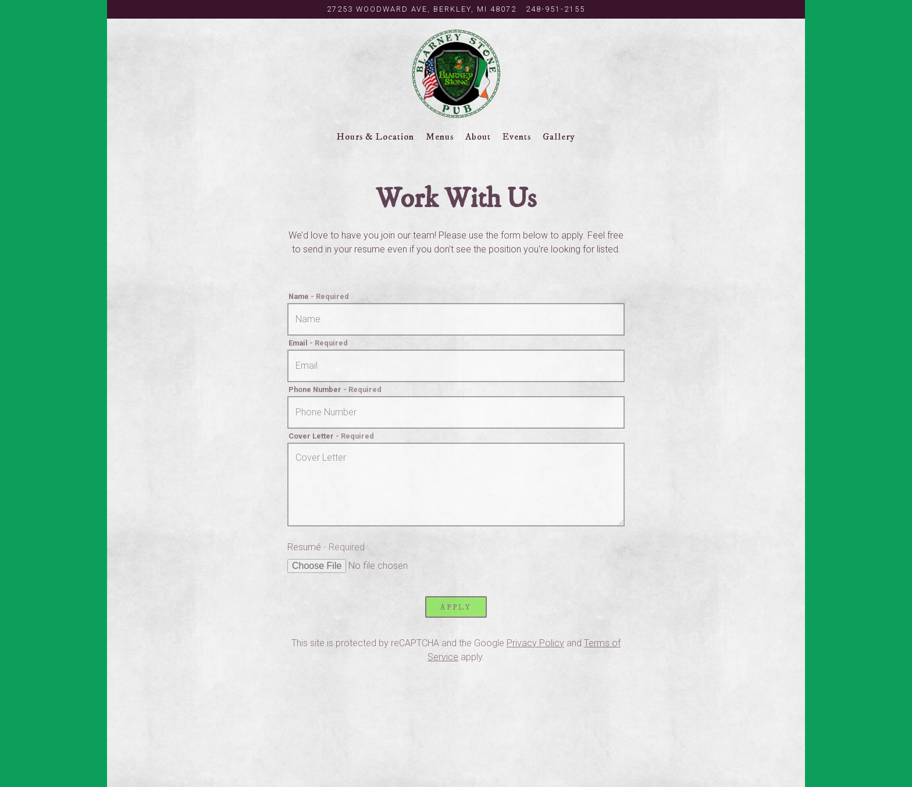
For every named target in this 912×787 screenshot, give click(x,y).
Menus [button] (440, 137)
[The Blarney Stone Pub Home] (456, 73)
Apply (456, 607)
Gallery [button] (559, 137)
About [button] (478, 137)
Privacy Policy (535, 643)
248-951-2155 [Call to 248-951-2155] (555, 9)
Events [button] (517, 137)
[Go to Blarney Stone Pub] (421, 9)
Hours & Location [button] (375, 137)
